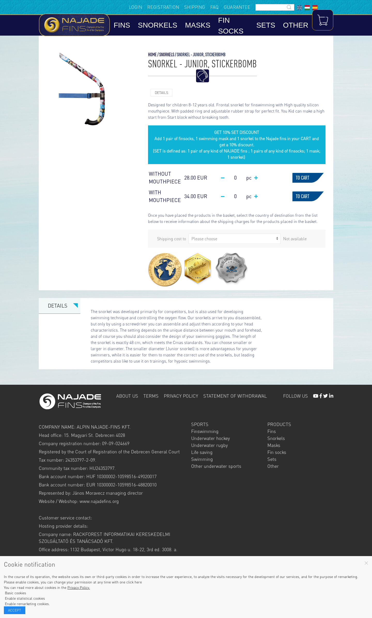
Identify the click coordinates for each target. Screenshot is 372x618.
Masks (200, 26)
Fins (124, 26)
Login (124, 7)
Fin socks (233, 26)
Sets (263, 26)
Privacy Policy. (78, 587)
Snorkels (160, 26)
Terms (151, 396)
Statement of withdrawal (235, 396)
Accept (14, 610)
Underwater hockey (210, 439)
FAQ (203, 7)
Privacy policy (181, 396)
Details (161, 93)
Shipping (183, 7)
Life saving (202, 452)
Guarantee (225, 7)
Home (152, 55)
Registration (152, 7)
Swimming (202, 459)
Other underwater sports (216, 466)
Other (293, 26)
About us (127, 396)
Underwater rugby (209, 445)
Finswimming (205, 432)
